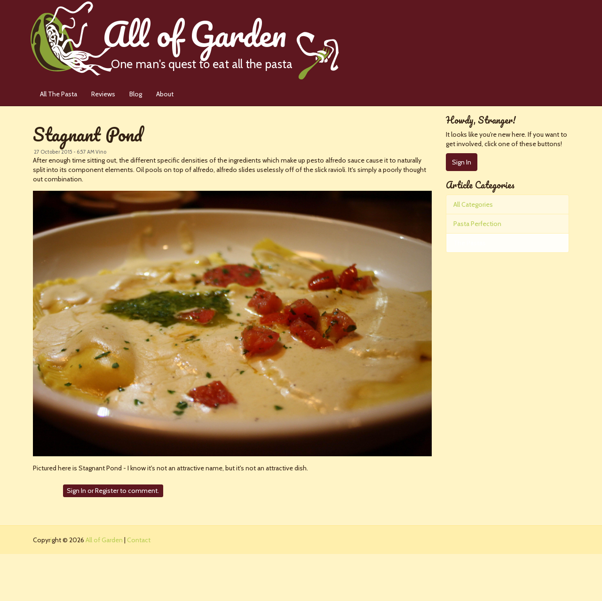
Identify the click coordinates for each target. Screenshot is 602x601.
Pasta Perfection (477, 223)
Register (107, 490)
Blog (135, 94)
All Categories (473, 204)
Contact (138, 540)
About (165, 94)
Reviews (103, 94)
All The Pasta (58, 94)
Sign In (76, 490)
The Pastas (469, 243)
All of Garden (221, 40)
